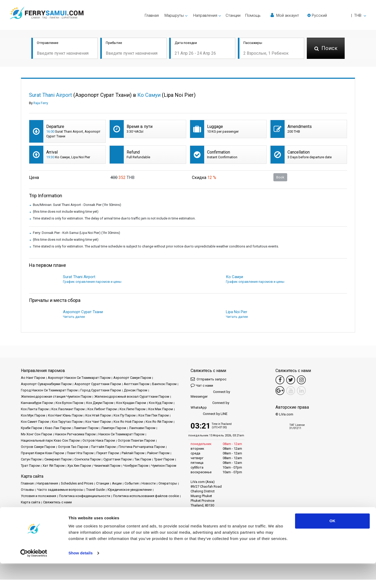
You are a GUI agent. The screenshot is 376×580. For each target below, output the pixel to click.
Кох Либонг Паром (102, 410)
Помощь (253, 15)
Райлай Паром (133, 453)
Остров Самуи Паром (38, 447)
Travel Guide (95, 490)
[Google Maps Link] (279, 391)
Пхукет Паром (107, 453)
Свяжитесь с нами (57, 503)
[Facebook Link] (279, 380)
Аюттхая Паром (136, 384)
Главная (152, 15)
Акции (117, 484)
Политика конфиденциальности (84, 496)
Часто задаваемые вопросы (60, 490)
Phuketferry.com (33, 520)
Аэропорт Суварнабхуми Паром (46, 384)
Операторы (167, 484)
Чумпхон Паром (163, 466)
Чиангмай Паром (107, 466)
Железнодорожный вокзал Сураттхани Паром (131, 397)
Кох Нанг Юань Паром (65, 416)
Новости (149, 484)
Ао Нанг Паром (33, 378)
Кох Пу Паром (125, 416)
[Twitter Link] (290, 380)
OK (333, 537)
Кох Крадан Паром (131, 403)
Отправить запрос (208, 379)
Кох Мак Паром (160, 410)
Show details (80, 569)
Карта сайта (30, 503)
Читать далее (74, 317)
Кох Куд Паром (161, 403)
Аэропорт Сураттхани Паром (97, 384)
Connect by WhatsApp (210, 405)
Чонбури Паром (135, 466)
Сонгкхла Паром (87, 460)
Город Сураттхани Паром (100, 391)
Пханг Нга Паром (80, 453)
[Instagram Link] (301, 380)
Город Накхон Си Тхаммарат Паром (49, 391)
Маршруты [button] (174, 15)
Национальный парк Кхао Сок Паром (50, 441)
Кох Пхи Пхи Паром (153, 416)
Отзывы (27, 490)
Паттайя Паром (103, 447)
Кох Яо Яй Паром (159, 422)
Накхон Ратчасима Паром (75, 435)
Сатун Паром (31, 460)
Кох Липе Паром (132, 410)
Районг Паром (158, 453)
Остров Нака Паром (99, 441)
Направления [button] (205, 15)
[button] (336, 15)
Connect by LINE (209, 414)
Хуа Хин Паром (79, 466)
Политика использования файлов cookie (146, 496)
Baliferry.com (58, 520)
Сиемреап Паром (58, 460)
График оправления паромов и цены (92, 282)
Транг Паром (164, 460)
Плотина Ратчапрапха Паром (142, 447)
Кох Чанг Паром (98, 422)
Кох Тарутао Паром (67, 422)
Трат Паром (30, 466)
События (132, 484)
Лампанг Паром (86, 428)
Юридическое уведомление (130, 490)
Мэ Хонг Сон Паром (36, 435)
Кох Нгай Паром (98, 416)
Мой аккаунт (285, 15)
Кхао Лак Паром (58, 428)
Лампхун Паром (113, 428)
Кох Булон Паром (69, 403)
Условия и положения (38, 496)
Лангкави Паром (142, 428)
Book (280, 177)
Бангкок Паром (164, 384)
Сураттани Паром (117, 460)
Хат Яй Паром (53, 466)
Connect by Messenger (210, 394)
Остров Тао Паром (73, 447)
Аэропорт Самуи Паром (132, 378)
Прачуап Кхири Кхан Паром (42, 453)
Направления (47, 484)
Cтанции (233, 15)
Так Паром (142, 460)
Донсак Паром (135, 391)
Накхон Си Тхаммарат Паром (121, 435)
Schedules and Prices (77, 484)
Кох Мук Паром (33, 416)
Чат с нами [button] (202, 386)
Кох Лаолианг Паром (68, 410)
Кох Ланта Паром (35, 410)
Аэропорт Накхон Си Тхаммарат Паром (79, 378)
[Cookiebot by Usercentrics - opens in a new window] (34, 570)
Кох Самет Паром (35, 422)
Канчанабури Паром (37, 403)
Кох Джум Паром (99, 403)
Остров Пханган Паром (136, 441)
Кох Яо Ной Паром (128, 422)
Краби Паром (31, 428)
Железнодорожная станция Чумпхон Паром (56, 397)
